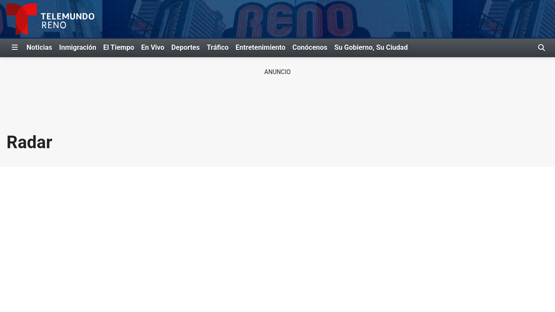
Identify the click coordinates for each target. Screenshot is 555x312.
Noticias (39, 47)
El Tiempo (118, 47)
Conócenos (309, 47)
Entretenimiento (260, 47)
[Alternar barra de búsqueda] (541, 47)
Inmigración (77, 47)
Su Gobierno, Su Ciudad (371, 47)
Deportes (185, 47)
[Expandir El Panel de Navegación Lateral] (15, 47)
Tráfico (218, 47)
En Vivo (152, 47)
